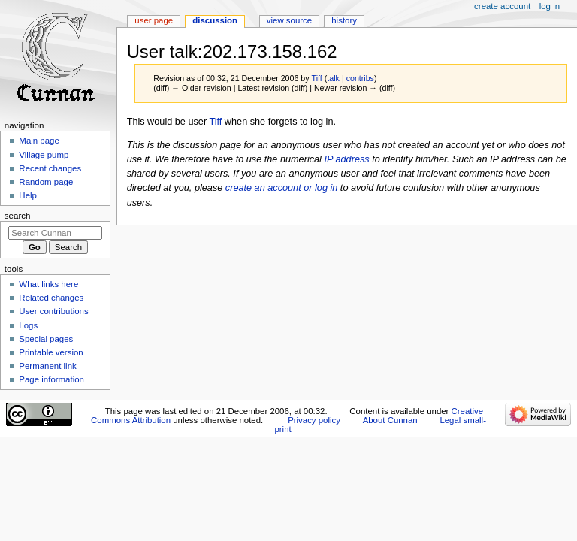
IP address (346, 159)
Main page (39, 140)
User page (153, 20)
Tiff (215, 121)
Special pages (46, 338)
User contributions (53, 311)
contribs (360, 78)
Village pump (43, 154)
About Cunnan (390, 420)
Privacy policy (314, 420)
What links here (48, 284)
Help (28, 195)
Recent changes (50, 168)
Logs (28, 325)
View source (289, 20)
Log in (549, 6)
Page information (51, 379)
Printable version (51, 352)
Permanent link (47, 365)
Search (18, 215)
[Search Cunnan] (55, 233)
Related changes (51, 297)
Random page (46, 181)
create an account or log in (281, 188)
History (344, 20)
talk (333, 78)
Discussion (214, 20)
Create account (502, 6)
